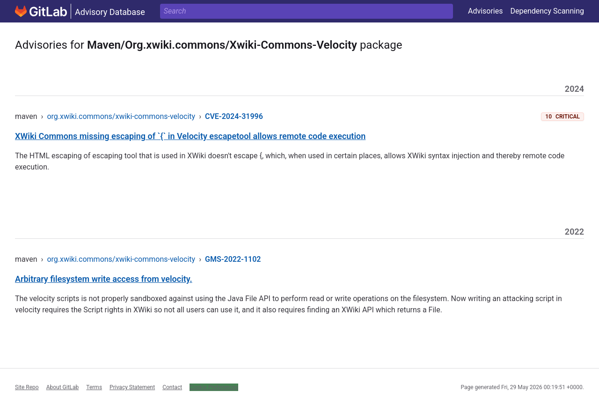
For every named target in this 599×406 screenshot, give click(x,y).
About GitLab (62, 387)
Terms (94, 387)
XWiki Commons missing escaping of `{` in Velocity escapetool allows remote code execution (190, 136)
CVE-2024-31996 (234, 116)
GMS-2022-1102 (233, 259)
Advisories (485, 11)
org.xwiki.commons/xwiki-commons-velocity (121, 116)
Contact (172, 387)
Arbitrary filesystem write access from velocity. (103, 279)
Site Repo (27, 387)
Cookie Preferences (214, 387)
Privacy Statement (132, 387)
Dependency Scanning (547, 11)
